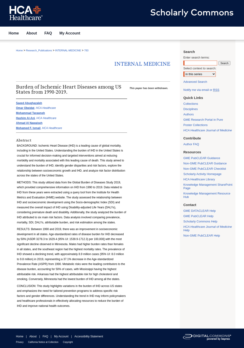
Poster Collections (195, 125)
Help (207, 228)
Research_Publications (39, 50)
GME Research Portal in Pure (203, 119)
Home (19, 50)
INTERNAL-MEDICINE (68, 50)
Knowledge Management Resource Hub (206, 195)
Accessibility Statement (89, 336)
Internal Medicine (142, 64)
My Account (61, 336)
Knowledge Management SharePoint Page (207, 186)
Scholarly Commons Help (200, 221)
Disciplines (190, 109)
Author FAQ (191, 144)
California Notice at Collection (43, 342)
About (33, 336)
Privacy (20, 342)
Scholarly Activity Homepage (202, 174)
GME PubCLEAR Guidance (201, 158)
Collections (190, 103)
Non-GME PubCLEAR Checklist (204, 168)
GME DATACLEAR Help (199, 210)
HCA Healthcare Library (199, 179)
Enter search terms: (196, 57)
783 (86, 50)
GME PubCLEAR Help (198, 216)
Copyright (68, 342)
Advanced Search (195, 81)
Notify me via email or (201, 90)
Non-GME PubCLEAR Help (201, 235)
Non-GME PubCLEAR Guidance (205, 163)
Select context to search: (199, 68)
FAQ (45, 336)
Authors (188, 114)
